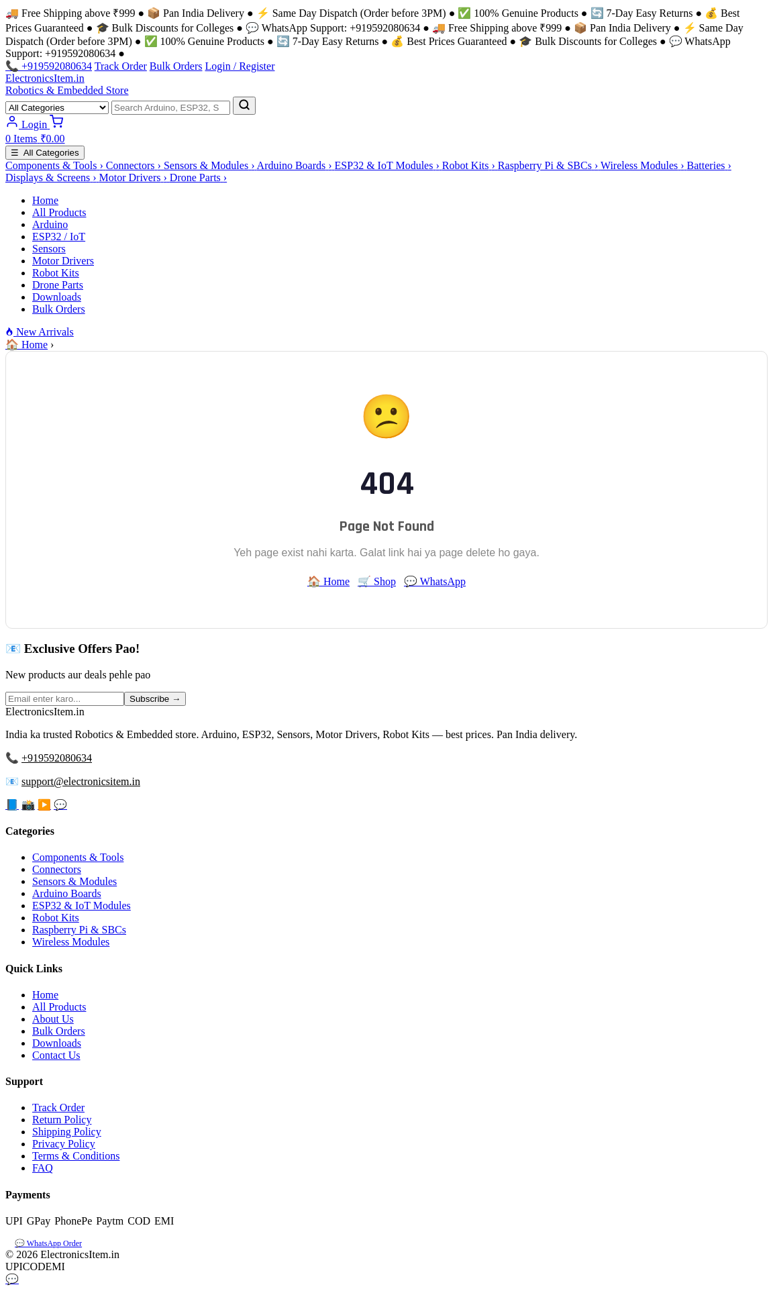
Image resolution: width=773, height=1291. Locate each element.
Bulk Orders (176, 66)
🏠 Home (26, 344)
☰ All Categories (45, 153)
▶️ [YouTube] (44, 805)
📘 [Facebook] (12, 805)
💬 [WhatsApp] (60, 805)
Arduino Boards (66, 893)
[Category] (57, 107)
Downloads (56, 297)
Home (45, 200)
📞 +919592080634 (48, 66)
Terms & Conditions (75, 1155)
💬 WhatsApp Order (48, 1243)
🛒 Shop (377, 581)
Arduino (50, 224)
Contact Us (56, 1055)
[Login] (27, 124)
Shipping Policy (66, 1131)
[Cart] (386, 132)
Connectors (56, 869)
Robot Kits (55, 272)
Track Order (121, 66)
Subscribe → (155, 699)
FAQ (42, 1168)
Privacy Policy (63, 1143)
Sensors (49, 248)
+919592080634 (56, 758)
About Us (53, 1019)
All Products (59, 212)
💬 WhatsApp (435, 581)
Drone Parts (57, 285)
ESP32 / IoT (58, 236)
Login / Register (239, 66)
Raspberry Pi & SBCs (79, 929)
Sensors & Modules (74, 881)
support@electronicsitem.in (80, 781)
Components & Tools (77, 857)
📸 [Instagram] (28, 805)
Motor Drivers (63, 260)
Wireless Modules (70, 941)
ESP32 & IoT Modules (81, 905)
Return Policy (61, 1119)
